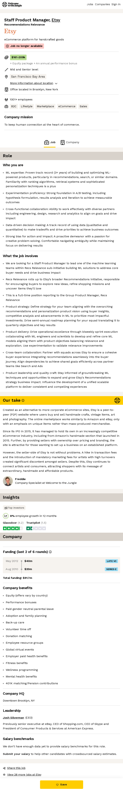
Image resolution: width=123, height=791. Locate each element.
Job (49, 142)
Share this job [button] (14, 768)
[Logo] (12, 4)
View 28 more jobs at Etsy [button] (22, 774)
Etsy (56, 20)
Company (69, 142)
